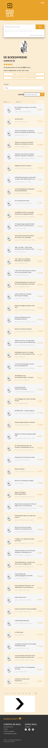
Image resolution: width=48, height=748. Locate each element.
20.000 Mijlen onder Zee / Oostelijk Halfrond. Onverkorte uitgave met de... (25, 353)
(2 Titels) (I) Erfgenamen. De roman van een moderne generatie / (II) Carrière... (25, 283)
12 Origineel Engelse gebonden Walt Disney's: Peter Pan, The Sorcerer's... (25, 225)
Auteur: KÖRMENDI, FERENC (22, 286)
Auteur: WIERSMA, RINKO (21, 403)
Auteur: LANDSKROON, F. (21, 263)
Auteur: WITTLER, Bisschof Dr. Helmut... (25, 438)
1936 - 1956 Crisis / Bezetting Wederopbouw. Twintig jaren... (23, 260)
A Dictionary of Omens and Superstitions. (22, 680)
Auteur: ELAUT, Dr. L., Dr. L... (22, 135)
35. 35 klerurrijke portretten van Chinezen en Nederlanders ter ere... (24, 446)
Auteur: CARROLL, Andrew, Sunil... (23, 203)
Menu (42, 3)
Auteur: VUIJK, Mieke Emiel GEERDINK (24, 368)
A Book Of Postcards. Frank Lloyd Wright (25, 609)
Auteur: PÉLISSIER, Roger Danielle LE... (25, 345)
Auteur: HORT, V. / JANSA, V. (22, 380)
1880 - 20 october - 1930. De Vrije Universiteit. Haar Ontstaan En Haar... (25, 248)
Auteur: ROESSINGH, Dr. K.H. (22, 298)
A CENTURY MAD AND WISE (22, 620)
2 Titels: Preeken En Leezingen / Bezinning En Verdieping (23, 295)
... (32, 693)
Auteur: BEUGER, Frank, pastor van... (24, 566)
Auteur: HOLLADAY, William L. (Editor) (24, 660)
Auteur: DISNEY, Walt (20, 228)
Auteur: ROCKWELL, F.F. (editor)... (23, 182)
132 (36, 693)
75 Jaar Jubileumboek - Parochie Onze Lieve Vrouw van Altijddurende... (25, 563)
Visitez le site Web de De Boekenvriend (24, 74)
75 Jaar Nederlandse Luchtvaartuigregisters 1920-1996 (23, 575)
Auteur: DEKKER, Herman (21, 578)
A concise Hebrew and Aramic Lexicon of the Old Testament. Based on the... (25, 656)
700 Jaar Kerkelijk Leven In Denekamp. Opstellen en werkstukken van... (25, 551)
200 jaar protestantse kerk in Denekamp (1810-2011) (22, 318)
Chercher (21, 94)
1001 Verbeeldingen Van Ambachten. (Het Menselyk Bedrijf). (25, 190)
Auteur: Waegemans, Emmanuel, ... (24, 623)
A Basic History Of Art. (20, 597)
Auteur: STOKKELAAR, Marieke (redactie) (25, 508)
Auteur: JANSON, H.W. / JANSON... (23, 600)
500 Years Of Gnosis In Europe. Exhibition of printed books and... (23, 528)
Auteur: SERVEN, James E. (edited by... (25, 331)
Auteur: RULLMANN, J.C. (21, 252)
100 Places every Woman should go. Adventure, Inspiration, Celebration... (24, 155)
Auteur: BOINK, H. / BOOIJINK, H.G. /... (24, 555)
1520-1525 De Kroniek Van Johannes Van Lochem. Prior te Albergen (24, 236)
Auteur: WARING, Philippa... (22, 683)
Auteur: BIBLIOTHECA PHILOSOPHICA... (25, 531)
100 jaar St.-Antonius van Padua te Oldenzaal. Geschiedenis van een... (24, 143)
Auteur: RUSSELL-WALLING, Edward (24, 520)
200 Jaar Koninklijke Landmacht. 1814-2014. (25, 306)
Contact (6, 729)
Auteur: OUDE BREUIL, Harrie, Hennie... (25, 496)
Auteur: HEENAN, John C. (21, 671)
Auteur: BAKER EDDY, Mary (22, 648)
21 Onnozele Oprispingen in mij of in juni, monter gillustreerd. (24, 365)
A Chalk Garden (19, 632)
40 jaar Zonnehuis (20, 469)
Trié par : (6, 84)
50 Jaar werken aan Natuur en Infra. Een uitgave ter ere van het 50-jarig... (25, 505)
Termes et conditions (9, 731)
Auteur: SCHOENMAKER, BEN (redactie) (25, 310)
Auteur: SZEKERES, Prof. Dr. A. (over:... (25, 543)
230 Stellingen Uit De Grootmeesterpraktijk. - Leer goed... (24, 376)
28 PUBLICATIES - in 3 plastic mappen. (25, 410)
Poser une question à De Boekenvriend (24, 77)
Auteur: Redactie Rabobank (22, 590)
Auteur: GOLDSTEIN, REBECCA (22, 460)
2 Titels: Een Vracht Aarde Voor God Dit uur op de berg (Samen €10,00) (25, 271)
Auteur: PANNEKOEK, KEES (22, 275)
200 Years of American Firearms (23, 329)
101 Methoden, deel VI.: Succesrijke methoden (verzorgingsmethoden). (24, 213)
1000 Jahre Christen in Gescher (23, 165)
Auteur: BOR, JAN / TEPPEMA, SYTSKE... (25, 391)
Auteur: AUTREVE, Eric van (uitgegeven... (25, 217)
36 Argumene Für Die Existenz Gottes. (25, 457)
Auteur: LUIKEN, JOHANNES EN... (23, 193)
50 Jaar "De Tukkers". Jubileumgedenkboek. (20, 493)
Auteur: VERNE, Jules (20, 356)
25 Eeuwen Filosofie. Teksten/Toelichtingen (21, 388)
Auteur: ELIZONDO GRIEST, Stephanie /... (25, 158)
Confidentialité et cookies (10, 733)
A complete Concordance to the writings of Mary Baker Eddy (25, 645)
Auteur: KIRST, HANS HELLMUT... (23, 112)
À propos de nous (8, 727)
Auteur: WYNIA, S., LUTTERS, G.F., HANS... (25, 321)
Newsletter (27, 727)
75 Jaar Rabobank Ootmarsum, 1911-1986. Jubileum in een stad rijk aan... (24, 586)
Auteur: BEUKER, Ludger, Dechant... (24, 168)
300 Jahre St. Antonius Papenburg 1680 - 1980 (25, 435)
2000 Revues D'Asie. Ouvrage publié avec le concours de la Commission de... (25, 341)
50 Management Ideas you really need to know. (25, 516)
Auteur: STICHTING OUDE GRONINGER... (25, 413)
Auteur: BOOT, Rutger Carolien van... (24, 450)
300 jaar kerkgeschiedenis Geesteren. (25, 422)
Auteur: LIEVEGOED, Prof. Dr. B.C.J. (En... (25, 471)
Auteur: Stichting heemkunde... (23, 425)
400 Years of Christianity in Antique (24, 480)
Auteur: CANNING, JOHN (21, 121)
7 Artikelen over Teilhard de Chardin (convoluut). (24, 540)
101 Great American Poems (22, 200)
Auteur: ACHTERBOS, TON (21, 147)
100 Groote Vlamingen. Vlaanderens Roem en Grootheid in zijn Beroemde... (25, 131)
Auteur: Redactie (19, 483)
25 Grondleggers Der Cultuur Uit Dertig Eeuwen (25, 400)
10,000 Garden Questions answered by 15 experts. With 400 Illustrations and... (25, 178)
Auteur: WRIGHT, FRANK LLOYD (23, 611)
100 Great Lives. (19, 119)
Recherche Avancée (36, 35)
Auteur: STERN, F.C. (20, 635)
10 (29, 693)
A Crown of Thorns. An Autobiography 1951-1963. (25, 668)
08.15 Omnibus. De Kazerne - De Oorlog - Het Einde (25, 108)
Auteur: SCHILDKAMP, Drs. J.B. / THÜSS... (25, 240)
